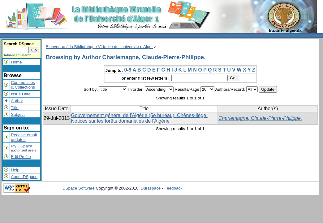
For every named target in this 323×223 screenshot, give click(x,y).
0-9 (127, 69)
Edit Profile (21, 156)
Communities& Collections (23, 85)
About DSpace (24, 176)
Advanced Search (17, 55)
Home (16, 62)
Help (15, 170)
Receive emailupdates (24, 137)
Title (15, 107)
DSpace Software (78, 188)
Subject (17, 114)
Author (17, 100)
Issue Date (21, 94)
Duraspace (151, 188)
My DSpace (21, 146)
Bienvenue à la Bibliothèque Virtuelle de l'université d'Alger (99, 46)
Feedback (173, 188)
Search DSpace (19, 44)
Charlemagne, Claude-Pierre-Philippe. (260, 118)
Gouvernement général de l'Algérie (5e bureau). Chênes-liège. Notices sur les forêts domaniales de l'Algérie (139, 118)
